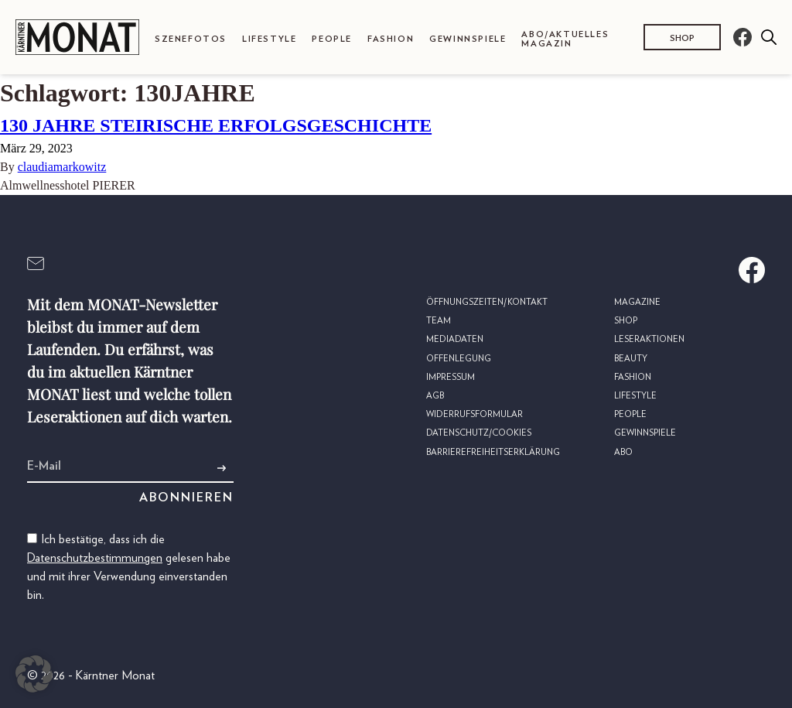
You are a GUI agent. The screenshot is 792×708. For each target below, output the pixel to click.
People (332, 39)
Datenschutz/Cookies (478, 433)
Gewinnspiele (467, 39)
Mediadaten (454, 339)
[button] (34, 674)
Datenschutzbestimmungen (94, 558)
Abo (623, 452)
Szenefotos (191, 39)
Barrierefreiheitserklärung (493, 452)
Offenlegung (458, 358)
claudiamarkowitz (62, 166)
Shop (682, 38)
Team (438, 320)
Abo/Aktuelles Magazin (565, 38)
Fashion (390, 39)
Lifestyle (269, 39)
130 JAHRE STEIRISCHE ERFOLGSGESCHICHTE (216, 125)
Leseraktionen (649, 339)
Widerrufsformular (474, 414)
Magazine (637, 302)
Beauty (630, 358)
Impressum (450, 377)
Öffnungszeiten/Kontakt (487, 302)
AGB (435, 396)
